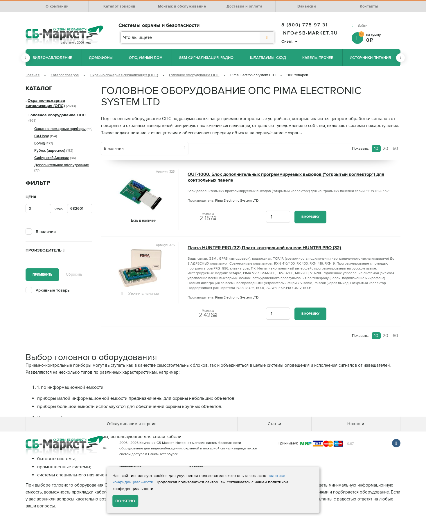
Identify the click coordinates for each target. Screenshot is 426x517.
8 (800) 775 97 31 (304, 25)
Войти (362, 25)
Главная (32, 75)
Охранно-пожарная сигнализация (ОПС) (124, 75)
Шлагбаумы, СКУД (268, 57)
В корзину (310, 217)
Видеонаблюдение (52, 57)
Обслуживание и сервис (132, 423)
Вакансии (306, 6)
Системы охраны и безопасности (158, 25)
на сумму (379, 37)
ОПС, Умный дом (146, 57)
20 (385, 148)
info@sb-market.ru (309, 33)
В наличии (46, 231)
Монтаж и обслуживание (182, 6)
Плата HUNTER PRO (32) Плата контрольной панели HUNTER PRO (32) (264, 248)
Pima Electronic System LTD (236, 200)
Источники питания (370, 57)
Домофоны (101, 57)
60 (395, 148)
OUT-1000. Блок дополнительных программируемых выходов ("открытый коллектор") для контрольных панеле (286, 177)
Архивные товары (53, 290)
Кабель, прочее (317, 57)
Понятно (125, 500)
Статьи (274, 423)
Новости (355, 423)
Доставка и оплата (245, 6)
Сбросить (74, 274)
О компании (57, 6)
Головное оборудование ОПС (194, 75)
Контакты (369, 6)
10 (376, 148)
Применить (42, 274)
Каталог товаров (119, 6)
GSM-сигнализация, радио (206, 57)
